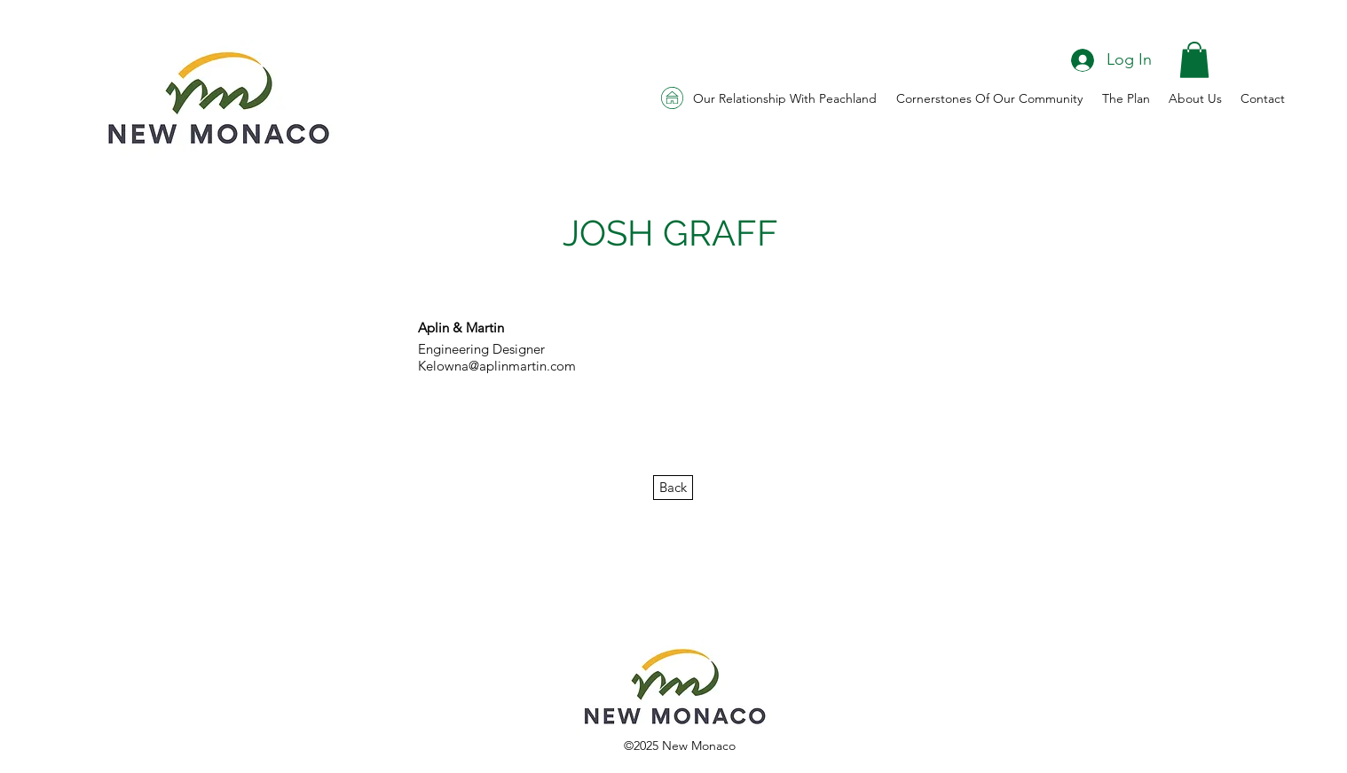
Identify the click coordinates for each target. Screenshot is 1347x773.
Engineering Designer (481, 348)
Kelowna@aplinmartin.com (497, 365)
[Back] (673, 487)
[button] (1194, 60)
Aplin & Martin (461, 327)
